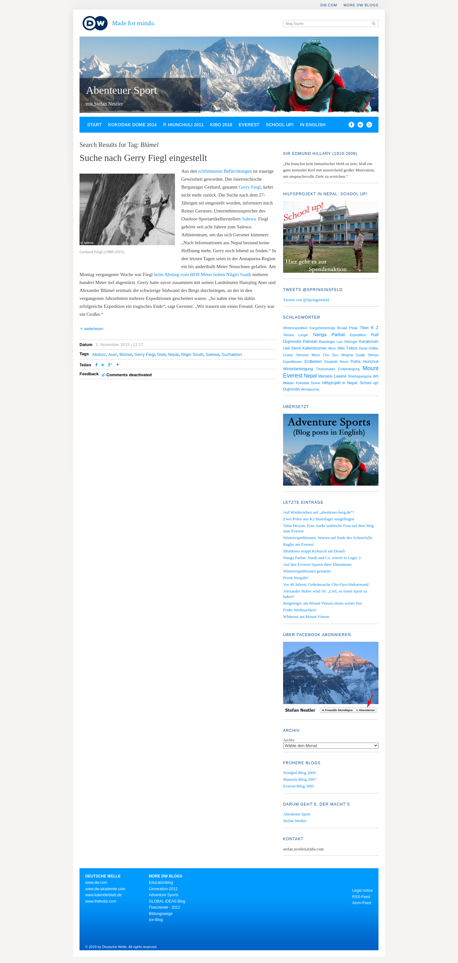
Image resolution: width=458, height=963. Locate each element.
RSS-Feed (361, 897)
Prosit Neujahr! (296, 577)
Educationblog (161, 882)
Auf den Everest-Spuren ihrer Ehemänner (317, 564)
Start (94, 124)
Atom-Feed (361, 903)
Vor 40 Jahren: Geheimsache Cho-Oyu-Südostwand (325, 584)
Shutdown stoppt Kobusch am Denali (314, 551)
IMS (375, 376)
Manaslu (325, 376)
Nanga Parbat (329, 334)
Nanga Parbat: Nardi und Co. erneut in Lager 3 (322, 557)
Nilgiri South (192, 354)
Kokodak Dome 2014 (132, 124)
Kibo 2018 (221, 124)
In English (312, 124)
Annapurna (310, 389)
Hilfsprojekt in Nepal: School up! (350, 383)
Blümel (125, 354)
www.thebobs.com (100, 901)
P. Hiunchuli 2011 (183, 124)
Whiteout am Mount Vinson (306, 616)
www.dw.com (96, 882)
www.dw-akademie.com (105, 889)
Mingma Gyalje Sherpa (359, 355)
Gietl (161, 354)
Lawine (340, 376)
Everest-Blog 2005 (298, 786)
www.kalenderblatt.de (103, 895)
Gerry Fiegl (250, 187)
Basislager (327, 341)
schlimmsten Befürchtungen (225, 171)
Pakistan (310, 341)
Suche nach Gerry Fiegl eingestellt (143, 158)
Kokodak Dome (308, 383)
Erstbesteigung (349, 369)
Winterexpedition (295, 328)
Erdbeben (313, 361)
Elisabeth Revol (336, 362)
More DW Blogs (361, 5)
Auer (112, 354)
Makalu (288, 383)
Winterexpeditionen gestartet (307, 571)
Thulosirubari (325, 369)
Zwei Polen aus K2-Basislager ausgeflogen (318, 518)
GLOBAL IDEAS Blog (167, 901)
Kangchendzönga (322, 328)
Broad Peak (347, 328)
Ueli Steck (292, 348)
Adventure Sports (163, 895)
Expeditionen (292, 362)
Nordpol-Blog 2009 (299, 772)
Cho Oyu (330, 355)
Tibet (364, 328)
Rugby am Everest (298, 544)
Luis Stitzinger (347, 341)
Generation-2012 (163, 889)
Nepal (173, 354)
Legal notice (362, 890)
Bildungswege (161, 913)
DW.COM (328, 5)
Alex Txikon (347, 348)
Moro (332, 348)
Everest (249, 124)
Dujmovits (291, 389)
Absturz (99, 354)
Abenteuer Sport (121, 90)
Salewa (249, 218)
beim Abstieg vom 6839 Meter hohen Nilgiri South (202, 274)
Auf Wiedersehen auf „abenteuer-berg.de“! (318, 512)
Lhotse (288, 355)
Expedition (358, 335)
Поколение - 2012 (164, 907)
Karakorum (368, 341)
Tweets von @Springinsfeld (306, 299)
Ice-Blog (156, 920)
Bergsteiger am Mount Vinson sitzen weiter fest (322, 603)
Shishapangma (359, 376)
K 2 (374, 327)
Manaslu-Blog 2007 (299, 779)
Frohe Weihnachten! (299, 609)
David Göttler (368, 348)
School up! (280, 124)
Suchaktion (231, 354)
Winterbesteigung (298, 369)
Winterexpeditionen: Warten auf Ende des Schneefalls (327, 537)
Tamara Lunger (295, 335)
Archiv (289, 740)
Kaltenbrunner (314, 348)
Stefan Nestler (295, 820)
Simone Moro (308, 355)
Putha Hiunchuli (364, 361)
